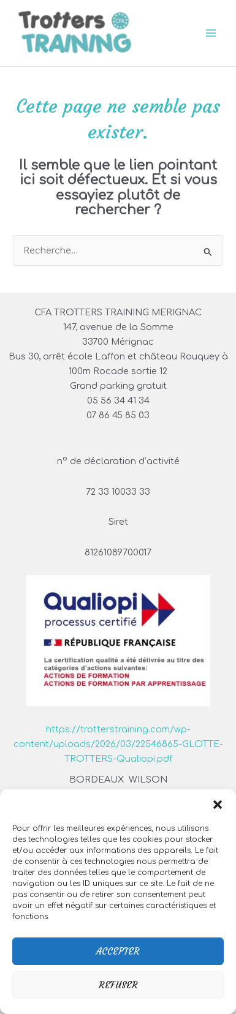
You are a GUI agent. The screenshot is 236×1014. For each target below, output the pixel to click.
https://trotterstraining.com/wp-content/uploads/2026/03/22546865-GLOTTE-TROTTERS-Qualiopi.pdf (118, 744)
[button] (217, 804)
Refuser (118, 985)
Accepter (118, 951)
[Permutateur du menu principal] (211, 33)
